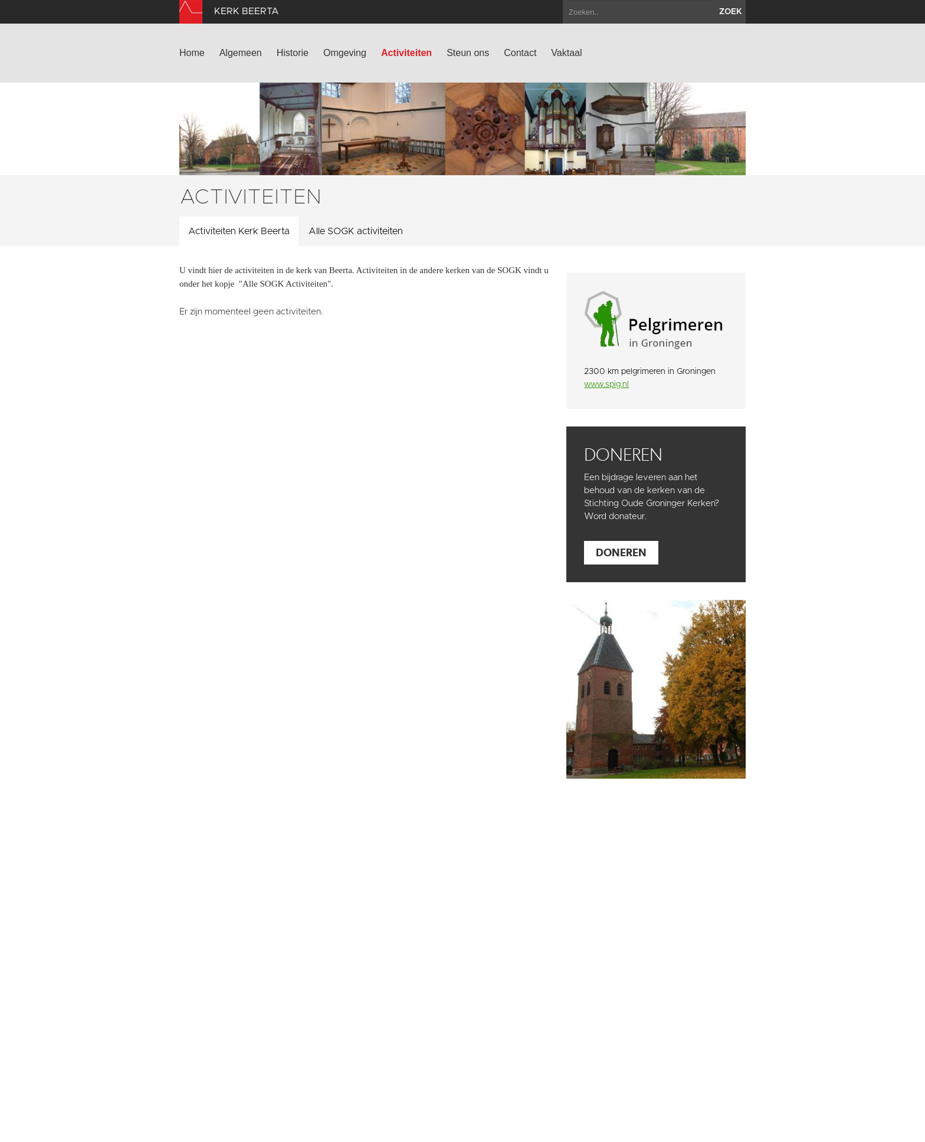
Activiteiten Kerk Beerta (239, 231)
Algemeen (240, 53)
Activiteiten (406, 53)
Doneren (621, 552)
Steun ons (468, 53)
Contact (520, 53)
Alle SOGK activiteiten (356, 231)
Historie (293, 53)
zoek (730, 12)
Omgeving (344, 53)
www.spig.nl (606, 384)
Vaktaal (566, 53)
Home (192, 53)
